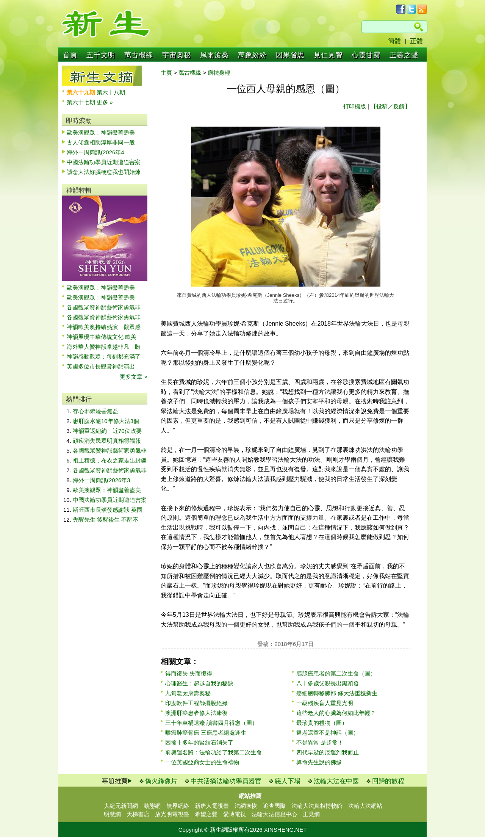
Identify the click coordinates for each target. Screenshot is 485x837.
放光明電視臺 (172, 814)
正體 (416, 41)
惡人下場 (287, 781)
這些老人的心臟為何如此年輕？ (336, 713)
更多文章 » (133, 376)
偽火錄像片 (161, 781)
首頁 (70, 55)
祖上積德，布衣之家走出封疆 (110, 460)
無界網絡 (177, 806)
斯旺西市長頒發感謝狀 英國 (107, 509)
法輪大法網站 (365, 806)
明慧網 (112, 814)
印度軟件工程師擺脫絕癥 (196, 703)
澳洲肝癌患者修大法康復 (196, 713)
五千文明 (100, 55)
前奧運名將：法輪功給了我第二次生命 (213, 752)
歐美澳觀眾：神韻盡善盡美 (104, 132)
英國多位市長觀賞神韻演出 (104, 366)
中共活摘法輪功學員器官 (226, 781)
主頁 (166, 72)
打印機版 (354, 106)
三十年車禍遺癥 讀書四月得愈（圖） (211, 722)
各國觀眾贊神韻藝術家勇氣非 (104, 307)
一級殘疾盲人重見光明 (324, 703)
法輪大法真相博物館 (317, 806)
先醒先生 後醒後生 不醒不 (105, 519)
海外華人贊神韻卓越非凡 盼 (104, 346)
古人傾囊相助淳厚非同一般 (101, 142)
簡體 (394, 41)
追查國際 (274, 806)
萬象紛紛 (252, 55)
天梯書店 (138, 814)
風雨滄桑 (214, 55)
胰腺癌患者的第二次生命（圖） (336, 673)
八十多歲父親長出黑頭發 (327, 683)
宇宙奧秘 (176, 55)
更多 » (105, 102)
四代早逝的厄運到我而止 (327, 752)
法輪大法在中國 (336, 781)
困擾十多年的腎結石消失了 (199, 742)
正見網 (311, 814)
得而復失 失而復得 (188, 673)
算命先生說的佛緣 (319, 762)
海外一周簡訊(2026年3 (101, 480)
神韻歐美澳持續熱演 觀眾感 (104, 327)
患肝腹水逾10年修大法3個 (106, 421)
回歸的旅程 (388, 781)
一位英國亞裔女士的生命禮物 (202, 762)
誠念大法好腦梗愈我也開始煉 (104, 172)
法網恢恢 (246, 806)
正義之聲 (404, 55)
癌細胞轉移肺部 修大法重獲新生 (336, 693)
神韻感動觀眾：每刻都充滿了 (104, 356)
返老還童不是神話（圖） (327, 732)
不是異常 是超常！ (319, 742)
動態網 (152, 806)
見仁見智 (328, 55)
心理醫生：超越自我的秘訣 (199, 683)
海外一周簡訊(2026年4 (95, 152)
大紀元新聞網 (121, 806)
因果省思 (290, 55)
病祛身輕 (219, 72)
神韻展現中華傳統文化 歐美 (101, 337)
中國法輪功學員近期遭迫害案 (104, 162)
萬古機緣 (138, 55)
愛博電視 (234, 814)
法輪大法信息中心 (274, 814)
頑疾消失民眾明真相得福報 (107, 440)
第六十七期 (82, 102)
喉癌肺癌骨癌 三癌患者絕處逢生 (205, 732)
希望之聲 (206, 814)
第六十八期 (111, 92)
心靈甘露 (366, 55)
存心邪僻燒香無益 (95, 411)
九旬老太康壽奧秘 (188, 693)
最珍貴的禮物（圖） (321, 722)
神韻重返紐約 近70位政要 (107, 431)
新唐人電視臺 (212, 806)
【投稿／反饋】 (390, 106)
